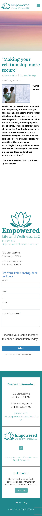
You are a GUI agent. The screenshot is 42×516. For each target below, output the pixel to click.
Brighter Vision (27, 509)
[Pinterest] (21, 448)
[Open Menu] (38, 6)
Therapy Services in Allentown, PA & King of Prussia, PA (21, 458)
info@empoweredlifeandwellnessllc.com (20, 244)
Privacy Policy (21, 502)
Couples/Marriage (28, 75)
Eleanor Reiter (10, 75)
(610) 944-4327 (8, 241)
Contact (21, 490)
